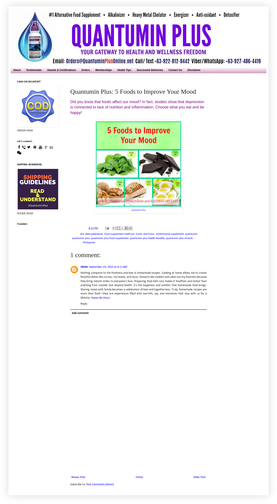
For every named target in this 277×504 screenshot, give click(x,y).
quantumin (191, 234)
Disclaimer (194, 70)
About (17, 70)
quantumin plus (81, 238)
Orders (85, 70)
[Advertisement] (138, 442)
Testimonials (34, 70)
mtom (84, 267)
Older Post (199, 477)
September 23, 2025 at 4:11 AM (108, 267)
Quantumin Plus (138, 210)
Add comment (80, 313)
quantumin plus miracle (179, 238)
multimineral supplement (170, 234)
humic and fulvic (145, 234)
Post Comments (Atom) (100, 484)
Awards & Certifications (61, 70)
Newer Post (78, 477)
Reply (84, 303)
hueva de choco (100, 298)
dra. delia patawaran (91, 234)
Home (139, 477)
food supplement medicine (119, 234)
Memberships (103, 70)
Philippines (89, 242)
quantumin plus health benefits (147, 238)
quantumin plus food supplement (109, 238)
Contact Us (175, 70)
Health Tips (124, 70)
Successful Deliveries (150, 70)
